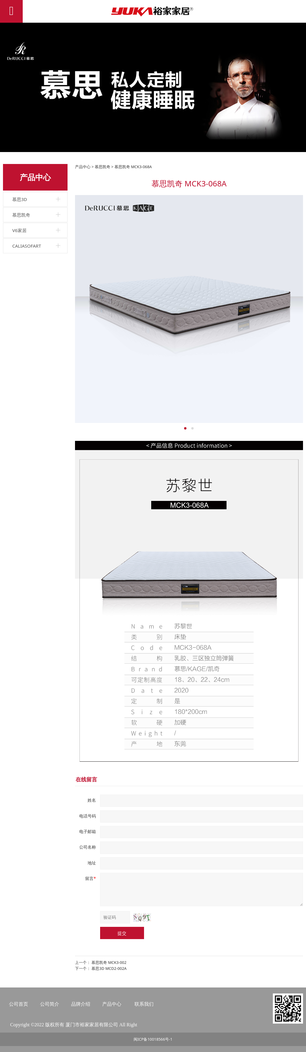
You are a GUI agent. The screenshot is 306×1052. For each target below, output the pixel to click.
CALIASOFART (26, 246)
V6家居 (19, 230)
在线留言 (86, 779)
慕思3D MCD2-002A (108, 968)
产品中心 (83, 166)
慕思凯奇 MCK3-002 (108, 962)
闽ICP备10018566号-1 (153, 1039)
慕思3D (19, 199)
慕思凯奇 (21, 215)
